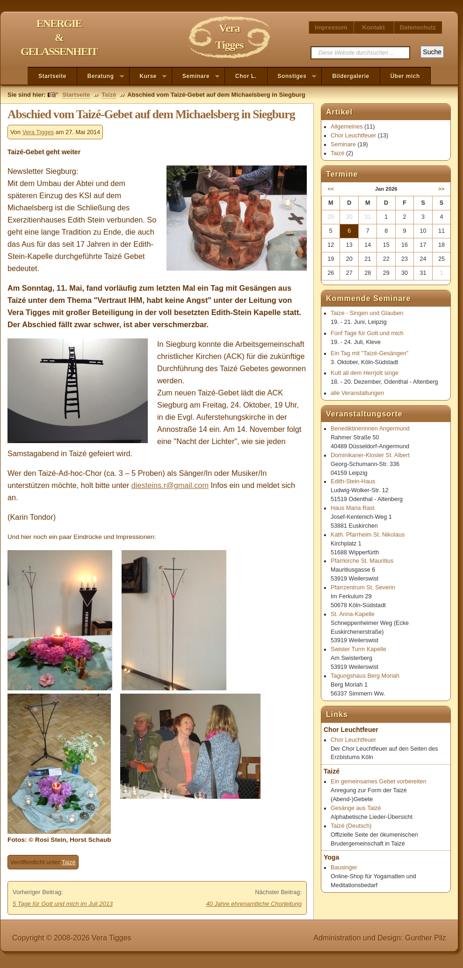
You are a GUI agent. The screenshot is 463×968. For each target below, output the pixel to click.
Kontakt (373, 27)
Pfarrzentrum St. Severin (363, 587)
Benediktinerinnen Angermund (370, 428)
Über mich (405, 76)
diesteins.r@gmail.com (170, 485)
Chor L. (246, 76)
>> (441, 189)
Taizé (108, 94)
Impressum (331, 27)
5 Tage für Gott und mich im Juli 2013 (63, 903)
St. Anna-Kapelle (353, 614)
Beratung (100, 76)
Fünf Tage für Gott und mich (367, 333)
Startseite (52, 76)
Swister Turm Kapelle (358, 649)
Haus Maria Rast (353, 508)
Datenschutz (418, 27)
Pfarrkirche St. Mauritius (362, 561)
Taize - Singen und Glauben (367, 313)
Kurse (148, 76)
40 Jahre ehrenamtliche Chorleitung (254, 903)
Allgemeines (347, 126)
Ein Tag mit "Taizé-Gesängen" (369, 353)
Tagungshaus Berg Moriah (365, 676)
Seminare (195, 76)
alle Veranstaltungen (357, 393)
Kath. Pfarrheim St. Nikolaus (368, 534)
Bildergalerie (350, 76)
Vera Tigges (38, 132)
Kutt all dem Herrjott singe (364, 373)
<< (331, 189)
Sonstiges (292, 76)
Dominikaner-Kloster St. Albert (370, 455)
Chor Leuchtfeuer (353, 135)
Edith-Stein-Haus (353, 481)
